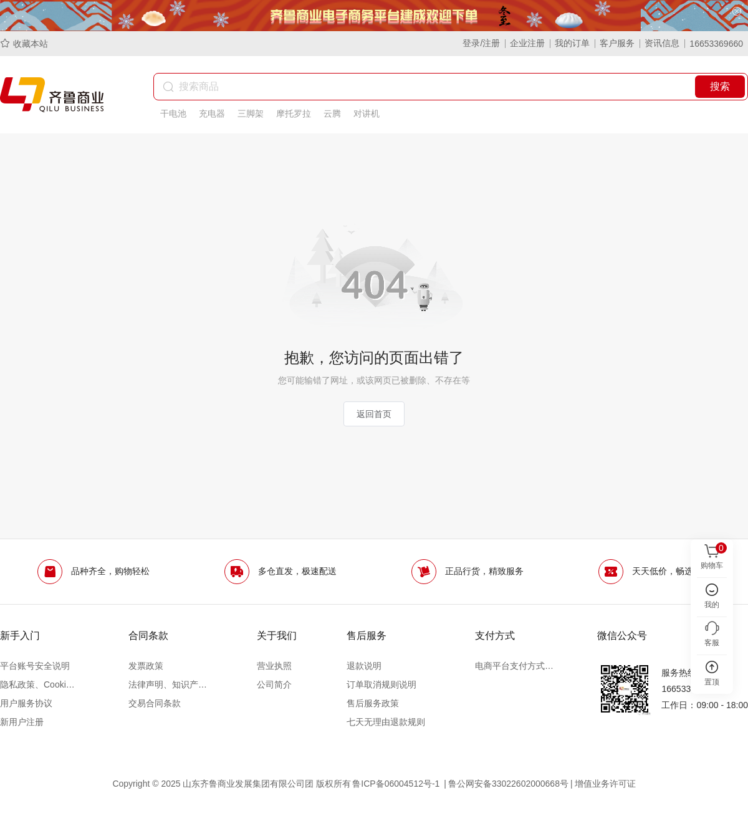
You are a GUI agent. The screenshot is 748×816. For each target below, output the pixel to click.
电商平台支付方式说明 (514, 665)
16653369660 (716, 44)
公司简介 (274, 684)
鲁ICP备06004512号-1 (397, 784)
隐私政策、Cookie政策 (39, 684)
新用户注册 (22, 722)
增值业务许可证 (605, 784)
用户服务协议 (26, 703)
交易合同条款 (154, 703)
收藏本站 (24, 44)
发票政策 (145, 665)
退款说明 (364, 665)
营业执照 (274, 665)
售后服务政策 (373, 703)
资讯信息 (662, 43)
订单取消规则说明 (381, 684)
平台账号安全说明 (35, 665)
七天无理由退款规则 (386, 722)
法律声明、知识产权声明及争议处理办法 (167, 684)
